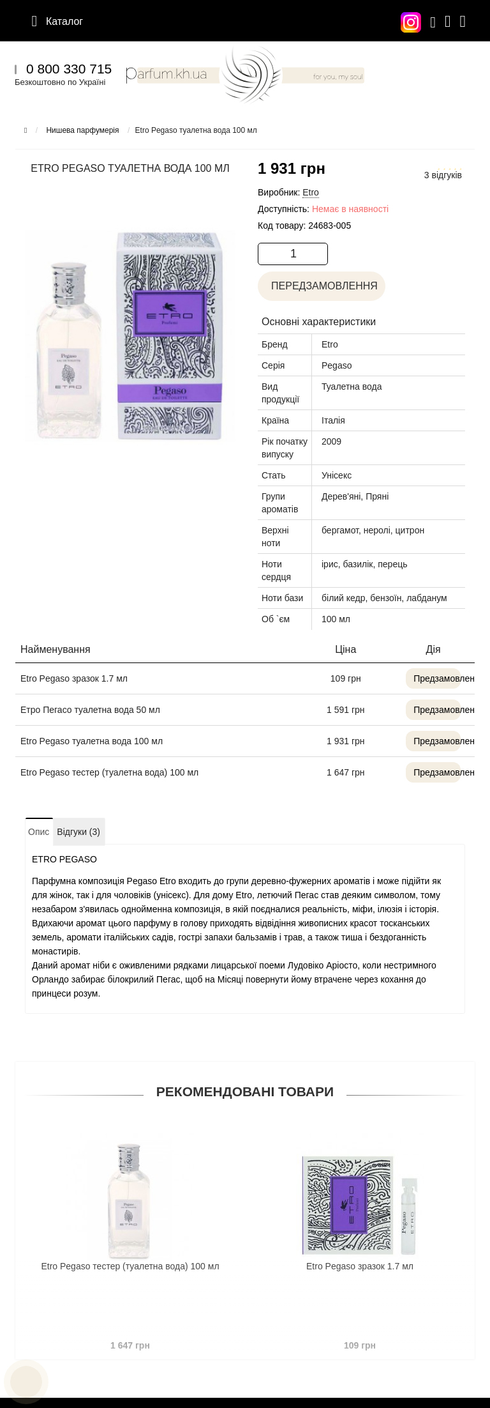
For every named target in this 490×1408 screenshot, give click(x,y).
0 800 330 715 (69, 68)
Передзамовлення (321, 285)
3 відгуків (443, 175)
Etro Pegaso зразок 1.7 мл (74, 678)
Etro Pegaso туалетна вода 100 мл (91, 741)
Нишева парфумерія (82, 130)
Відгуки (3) (78, 832)
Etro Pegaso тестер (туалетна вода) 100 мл (109, 772)
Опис (38, 832)
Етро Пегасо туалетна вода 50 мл (90, 710)
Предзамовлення (437, 678)
